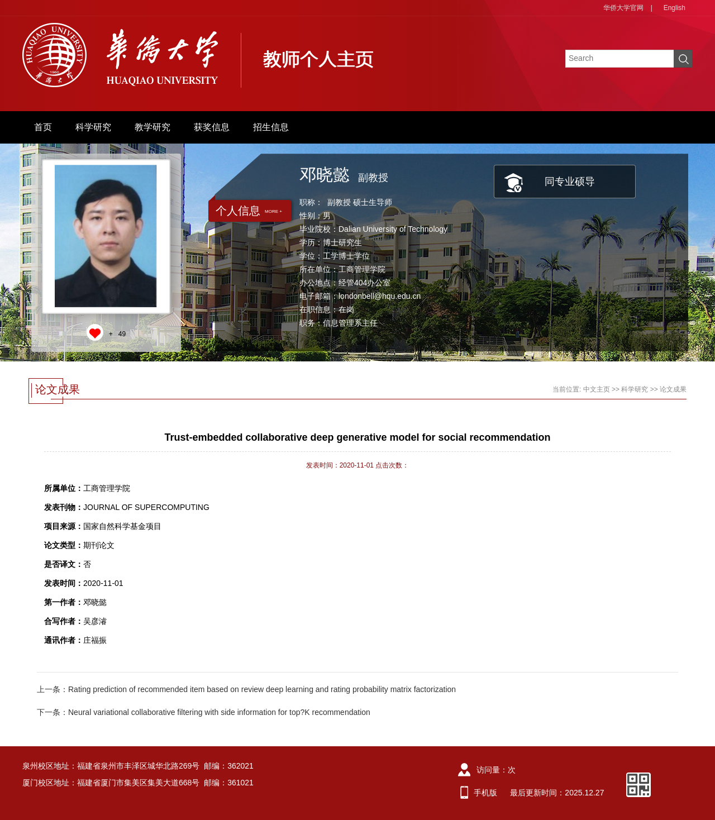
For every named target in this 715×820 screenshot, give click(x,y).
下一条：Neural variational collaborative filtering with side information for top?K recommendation (203, 712)
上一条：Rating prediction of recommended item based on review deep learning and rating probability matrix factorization (246, 689)
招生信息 (271, 127)
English (674, 8)
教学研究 (152, 127)
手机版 (485, 792)
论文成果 (673, 389)
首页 (43, 127)
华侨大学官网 (623, 8)
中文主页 (596, 389)
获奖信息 (212, 127)
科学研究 (93, 127)
